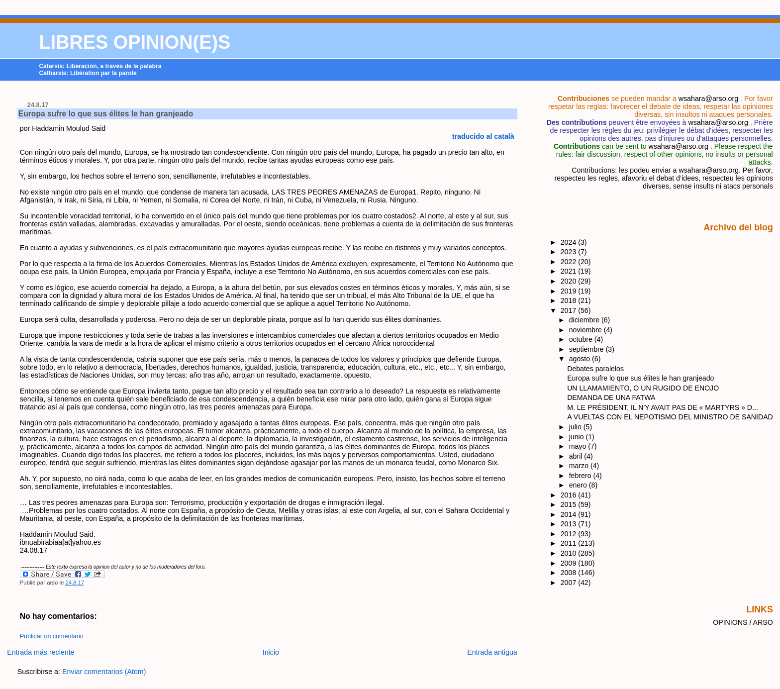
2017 (570, 310)
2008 (570, 573)
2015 (570, 504)
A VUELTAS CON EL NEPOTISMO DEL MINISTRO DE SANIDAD (670, 417)
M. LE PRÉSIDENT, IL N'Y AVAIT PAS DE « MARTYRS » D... (662, 407)
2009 (570, 563)
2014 (570, 514)
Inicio (271, 652)
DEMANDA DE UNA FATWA (611, 397)
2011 (570, 543)
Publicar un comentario (52, 636)
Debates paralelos (595, 369)
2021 (570, 271)
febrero (581, 476)
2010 (570, 553)
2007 (570, 583)
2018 (570, 300)
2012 (570, 534)
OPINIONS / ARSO (743, 622)
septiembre (587, 349)
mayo (578, 446)
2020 (570, 281)
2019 (570, 291)
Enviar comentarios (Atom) (104, 672)
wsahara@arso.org (708, 98)
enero (579, 485)
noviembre (586, 330)
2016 (570, 495)
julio (576, 427)
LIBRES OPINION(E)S (134, 42)
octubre (581, 339)
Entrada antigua (492, 652)
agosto (580, 359)
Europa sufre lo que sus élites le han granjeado (106, 113)
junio (577, 437)
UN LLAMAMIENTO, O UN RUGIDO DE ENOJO (643, 388)
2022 (570, 262)
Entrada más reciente (40, 652)
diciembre (585, 320)
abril (577, 456)
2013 (570, 524)
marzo (579, 466)
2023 (570, 252)
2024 (570, 242)
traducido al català (483, 136)
